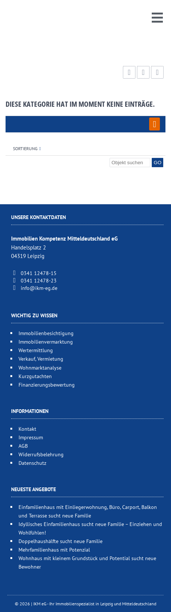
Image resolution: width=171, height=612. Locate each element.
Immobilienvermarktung (46, 341)
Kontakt (27, 428)
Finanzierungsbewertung (47, 384)
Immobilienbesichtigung (46, 333)
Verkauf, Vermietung (41, 358)
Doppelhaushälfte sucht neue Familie (61, 541)
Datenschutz (32, 462)
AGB (23, 445)
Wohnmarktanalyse (40, 367)
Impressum (31, 437)
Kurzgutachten (35, 376)
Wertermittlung (36, 350)
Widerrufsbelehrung (41, 454)
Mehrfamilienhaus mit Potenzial (54, 549)
